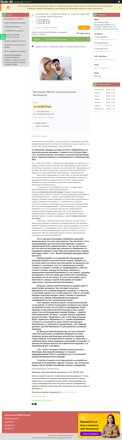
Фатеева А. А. (9, 428)
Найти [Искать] (84, 28)
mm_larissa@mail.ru (101, 68)
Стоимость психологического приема (15, 46)
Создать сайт (18, 2)
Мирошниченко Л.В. (11, 418)
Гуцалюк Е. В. (9, 422)
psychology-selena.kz (69, 392)
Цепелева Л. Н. (9, 425)
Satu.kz (71, 435)
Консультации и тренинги (13, 19)
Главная (37, 39)
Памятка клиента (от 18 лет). (15, 41)
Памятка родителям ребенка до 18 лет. (12, 35)
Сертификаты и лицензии (13, 31)
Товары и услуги (41, 47)
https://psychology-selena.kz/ (105, 59)
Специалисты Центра (12, 27)
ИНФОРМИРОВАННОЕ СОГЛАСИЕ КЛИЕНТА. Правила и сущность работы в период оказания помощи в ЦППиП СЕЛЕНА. (15, 60)
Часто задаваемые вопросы (15, 51)
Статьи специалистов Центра (15, 23)
